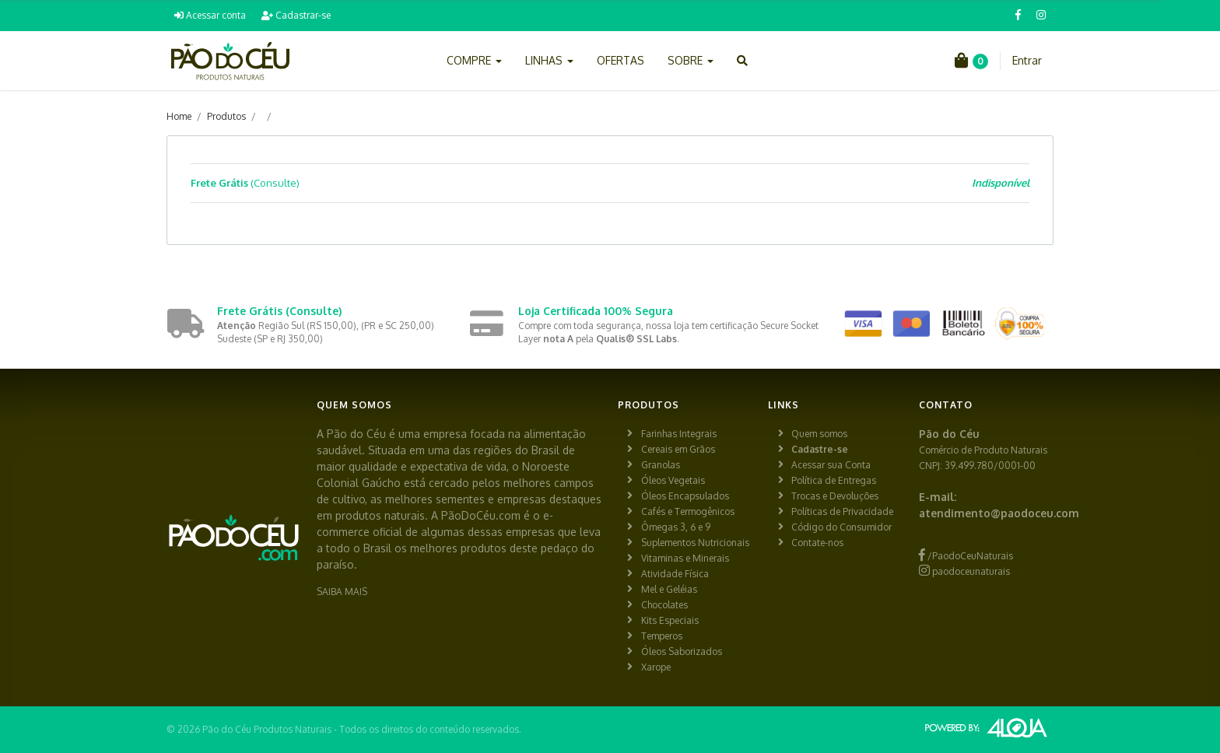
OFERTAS (620, 60)
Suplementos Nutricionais (695, 542)
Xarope (656, 667)
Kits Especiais (670, 620)
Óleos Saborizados (681, 651)
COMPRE (474, 60)
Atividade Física (675, 574)
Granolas (660, 465)
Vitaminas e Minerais (685, 558)
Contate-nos (817, 542)
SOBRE (690, 60)
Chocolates (664, 605)
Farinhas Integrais (679, 434)
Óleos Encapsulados (685, 496)
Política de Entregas (833, 480)
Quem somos (819, 434)
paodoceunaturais (964, 571)
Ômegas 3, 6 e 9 (675, 527)
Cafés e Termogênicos (687, 511)
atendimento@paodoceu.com (999, 513)
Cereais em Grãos (678, 449)
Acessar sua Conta (831, 465)
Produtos (226, 116)
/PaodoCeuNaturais (966, 556)
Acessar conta (210, 15)
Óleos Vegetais (673, 480)
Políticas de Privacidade (842, 511)
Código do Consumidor (841, 527)
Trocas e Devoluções (834, 496)
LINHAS (549, 60)
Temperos (661, 636)
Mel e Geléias (669, 589)
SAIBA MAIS (342, 591)
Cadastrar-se (296, 15)
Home (179, 116)
